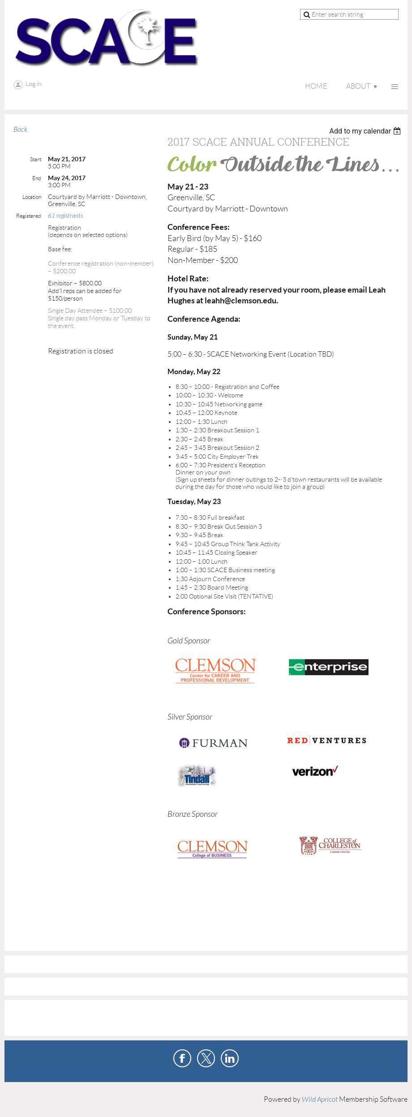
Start (35, 159)
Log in (34, 83)
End (36, 178)
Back (20, 129)
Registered (28, 216)
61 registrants (65, 216)
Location (31, 197)
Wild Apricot (320, 1099)
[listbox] (366, 131)
